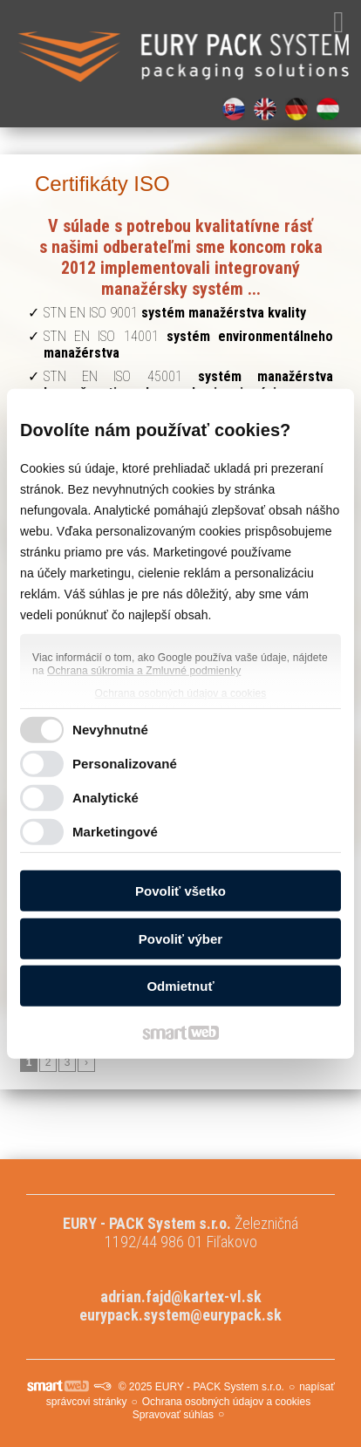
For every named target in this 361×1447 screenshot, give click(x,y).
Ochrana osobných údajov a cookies (181, 693)
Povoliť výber (180, 939)
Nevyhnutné (110, 729)
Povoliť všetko (180, 891)
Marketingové (115, 831)
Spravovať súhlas (173, 1415)
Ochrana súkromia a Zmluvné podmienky (144, 671)
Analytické (105, 797)
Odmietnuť (180, 986)
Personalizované (124, 763)
